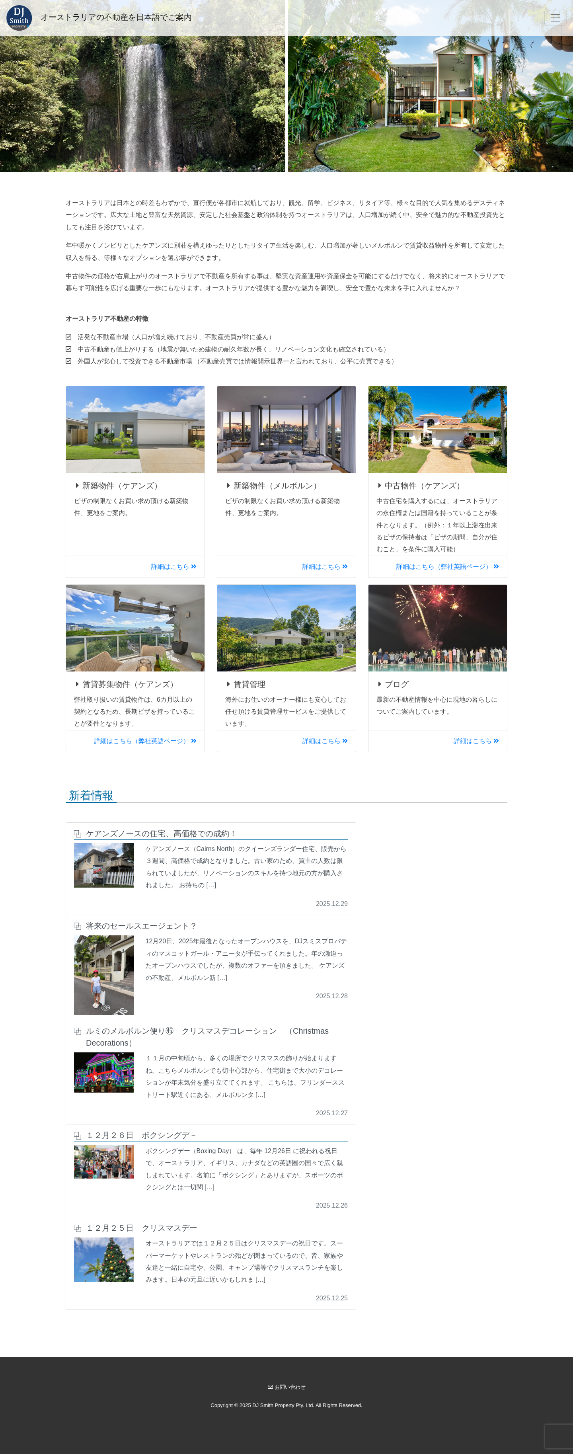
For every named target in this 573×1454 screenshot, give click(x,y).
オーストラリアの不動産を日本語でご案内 (99, 18)
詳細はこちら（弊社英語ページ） (447, 566)
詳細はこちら (174, 566)
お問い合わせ (287, 1387)
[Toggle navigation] (555, 18)
